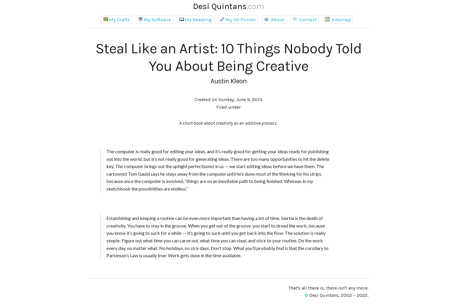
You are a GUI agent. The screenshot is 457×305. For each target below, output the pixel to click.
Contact (304, 19)
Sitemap (338, 19)
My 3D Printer (238, 19)
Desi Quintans (228, 6)
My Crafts (116, 19)
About (274, 19)
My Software (154, 19)
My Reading (195, 19)
